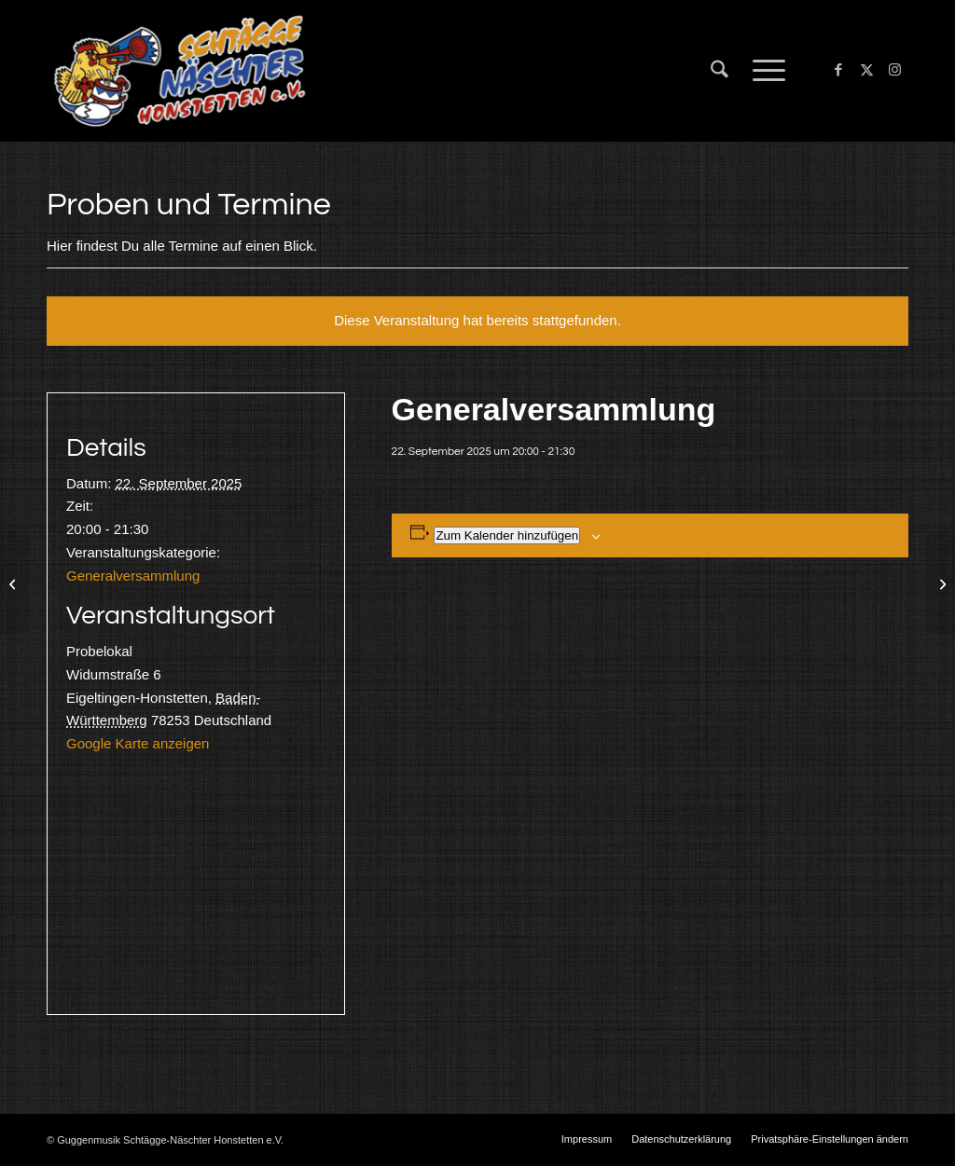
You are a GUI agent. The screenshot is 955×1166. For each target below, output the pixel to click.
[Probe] (940, 583)
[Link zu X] (866, 70)
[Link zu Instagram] (894, 70)
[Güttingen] (14, 583)
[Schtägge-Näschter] (179, 71)
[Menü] (762, 71)
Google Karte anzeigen (137, 743)
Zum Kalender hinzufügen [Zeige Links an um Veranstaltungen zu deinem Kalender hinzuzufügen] (507, 535)
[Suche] (719, 71)
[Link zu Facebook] (838, 70)
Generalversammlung (133, 575)
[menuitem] (719, 71)
